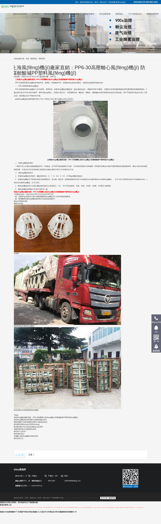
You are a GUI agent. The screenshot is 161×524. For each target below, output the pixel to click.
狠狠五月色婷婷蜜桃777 (8, 512)
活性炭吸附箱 (105, 14)
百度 (30, 455)
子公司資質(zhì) (135, 14)
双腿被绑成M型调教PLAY (67, 512)
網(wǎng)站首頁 (20, 14)
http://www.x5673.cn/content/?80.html (39, 194)
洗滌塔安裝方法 (17, 438)
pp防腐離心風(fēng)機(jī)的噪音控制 (25, 436)
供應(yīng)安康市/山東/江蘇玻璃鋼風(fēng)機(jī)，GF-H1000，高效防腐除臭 (44, 196)
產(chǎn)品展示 (51, 14)
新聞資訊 (119, 14)
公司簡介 (35, 14)
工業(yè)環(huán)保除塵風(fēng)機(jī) (25, 410)
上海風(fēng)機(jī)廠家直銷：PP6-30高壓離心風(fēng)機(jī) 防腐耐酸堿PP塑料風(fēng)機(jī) (45, 417)
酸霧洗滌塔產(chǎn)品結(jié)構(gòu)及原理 (27, 427)
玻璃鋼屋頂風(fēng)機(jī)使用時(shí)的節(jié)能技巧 (36, 199)
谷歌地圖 (95, 498)
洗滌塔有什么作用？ (19, 431)
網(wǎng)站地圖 (72, 498)
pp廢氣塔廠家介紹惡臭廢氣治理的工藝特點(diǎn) (29, 422)
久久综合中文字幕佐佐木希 (48, 512)
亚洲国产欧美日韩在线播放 (28, 512)
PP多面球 (15, 253)
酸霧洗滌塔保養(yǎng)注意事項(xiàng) (26, 424)
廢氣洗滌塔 (89, 14)
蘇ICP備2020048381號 (30, 486)
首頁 (27, 59)
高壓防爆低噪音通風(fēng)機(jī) (23, 326)
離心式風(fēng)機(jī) (71, 14)
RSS (81, 498)
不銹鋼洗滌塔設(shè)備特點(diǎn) (24, 429)
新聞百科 (42, 59)
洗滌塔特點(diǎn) (18, 434)
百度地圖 (87, 498)
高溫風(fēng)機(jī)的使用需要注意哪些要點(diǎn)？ (29, 420)
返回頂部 (156, 351)
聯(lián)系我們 (153, 14)
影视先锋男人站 (5, 505)
